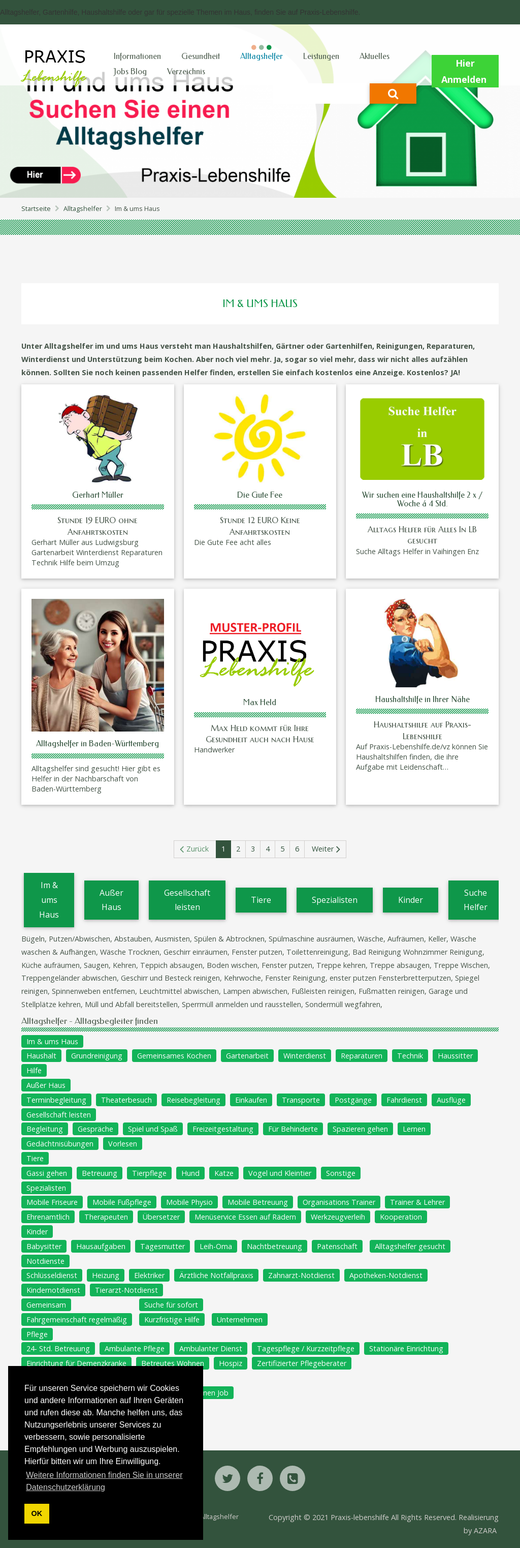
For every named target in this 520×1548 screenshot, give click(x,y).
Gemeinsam (46, 1305)
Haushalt (41, 1055)
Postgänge (353, 1100)
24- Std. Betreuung (58, 1348)
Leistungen (321, 56)
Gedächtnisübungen (59, 1143)
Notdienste (45, 1261)
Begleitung (44, 1129)
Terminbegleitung (56, 1100)
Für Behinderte (293, 1129)
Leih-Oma (216, 1246)
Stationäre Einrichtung (406, 1348)
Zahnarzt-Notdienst (301, 1275)
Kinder (410, 899)
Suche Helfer (476, 900)
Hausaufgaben (100, 1246)
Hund (190, 1173)
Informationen (137, 56)
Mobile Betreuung (258, 1202)
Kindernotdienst (53, 1290)
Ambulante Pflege (135, 1348)
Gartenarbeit (247, 1055)
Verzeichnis (186, 71)
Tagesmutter (162, 1246)
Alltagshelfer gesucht (410, 1246)
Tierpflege (149, 1173)
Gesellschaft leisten (187, 900)
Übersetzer (161, 1217)
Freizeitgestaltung (222, 1129)
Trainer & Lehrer (417, 1202)
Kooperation (401, 1217)
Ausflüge (451, 1100)
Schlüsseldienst (51, 1275)
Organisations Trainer (339, 1202)
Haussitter (455, 1055)
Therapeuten (106, 1217)
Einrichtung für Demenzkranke (76, 1363)
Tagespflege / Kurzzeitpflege (305, 1348)
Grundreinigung (96, 1055)
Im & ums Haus (49, 899)
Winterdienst (304, 1055)
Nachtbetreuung (274, 1246)
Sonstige (340, 1173)
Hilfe (34, 1070)
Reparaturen (361, 1055)
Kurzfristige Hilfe (172, 1319)
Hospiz (230, 1363)
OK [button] (37, 1513)
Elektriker (149, 1275)
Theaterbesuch (126, 1100)
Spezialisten (335, 899)
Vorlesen (122, 1143)
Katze (224, 1173)
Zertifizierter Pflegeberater (301, 1363)
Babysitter (43, 1246)
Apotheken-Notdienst (385, 1275)
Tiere (261, 899)
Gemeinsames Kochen (174, 1055)
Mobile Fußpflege (121, 1202)
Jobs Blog (130, 71)
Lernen (414, 1129)
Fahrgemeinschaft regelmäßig (76, 1319)
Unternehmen (240, 1319)
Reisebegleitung (193, 1100)
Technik (410, 1055)
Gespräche (95, 1129)
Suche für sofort (171, 1305)
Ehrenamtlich (48, 1217)
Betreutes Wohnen (172, 1363)
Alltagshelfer (261, 56)
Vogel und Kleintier (279, 1173)
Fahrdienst (404, 1100)
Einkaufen (251, 1100)
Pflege (37, 1334)
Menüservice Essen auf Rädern (245, 1217)
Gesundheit (200, 56)
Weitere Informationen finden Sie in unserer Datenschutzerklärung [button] (104, 1481)
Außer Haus (111, 900)
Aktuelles (374, 56)
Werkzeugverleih (338, 1217)
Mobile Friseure (52, 1202)
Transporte (301, 1100)
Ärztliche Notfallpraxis (216, 1275)
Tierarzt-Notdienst (126, 1290)
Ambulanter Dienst (210, 1348)
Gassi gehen (46, 1173)
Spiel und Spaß (153, 1129)
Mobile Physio (189, 1202)
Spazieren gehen (360, 1129)
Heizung (105, 1275)
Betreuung (99, 1173)
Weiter (323, 849)
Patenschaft (337, 1246)
